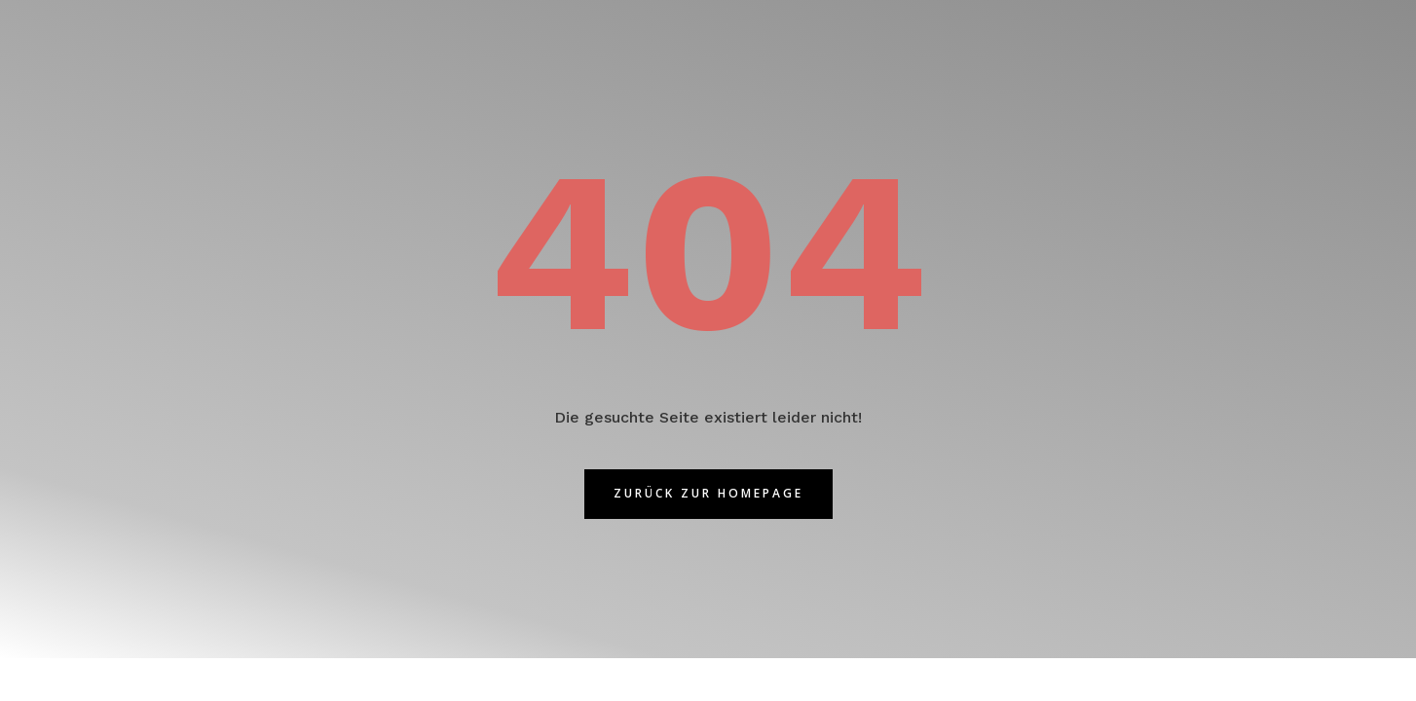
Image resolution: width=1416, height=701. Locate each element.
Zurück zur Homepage (708, 493)
